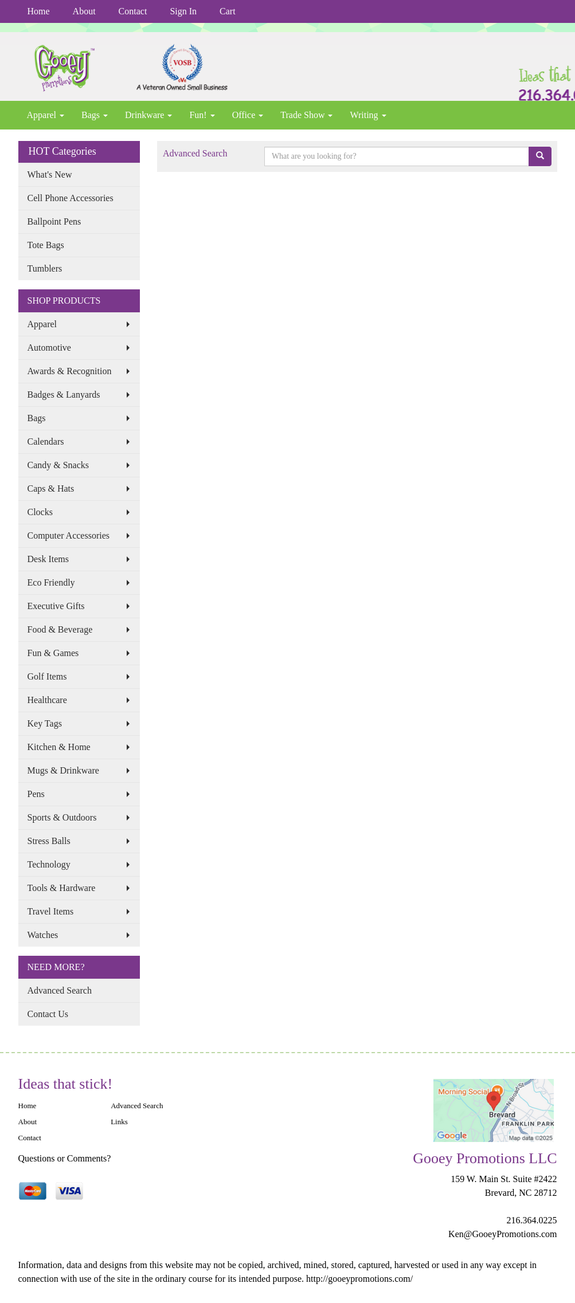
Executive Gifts (56, 606)
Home (39, 11)
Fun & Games (53, 653)
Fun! (201, 115)
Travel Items (51, 911)
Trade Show (306, 115)
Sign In (183, 11)
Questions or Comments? (64, 1158)
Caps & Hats (51, 488)
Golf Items (47, 676)
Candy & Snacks (58, 465)
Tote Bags (46, 245)
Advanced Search (60, 990)
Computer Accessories (69, 535)
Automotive (49, 347)
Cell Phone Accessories (71, 198)
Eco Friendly (51, 582)
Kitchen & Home (59, 747)
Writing (368, 115)
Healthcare (47, 700)
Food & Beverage (60, 629)
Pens (36, 794)
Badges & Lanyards (64, 394)
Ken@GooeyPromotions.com (502, 1234)
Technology (49, 864)
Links (119, 1121)
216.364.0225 (531, 1220)
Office (248, 115)
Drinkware (148, 115)
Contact (133, 11)
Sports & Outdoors (62, 817)
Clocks (40, 512)
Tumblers (45, 268)
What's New (50, 174)
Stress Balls (49, 841)
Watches (43, 935)
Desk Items (48, 559)
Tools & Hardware (62, 888)
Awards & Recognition (70, 371)
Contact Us (48, 1014)
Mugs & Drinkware (63, 770)
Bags (94, 115)
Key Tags (45, 723)
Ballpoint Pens (54, 221)
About (84, 11)
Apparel (46, 115)
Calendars (46, 441)
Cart (228, 11)
